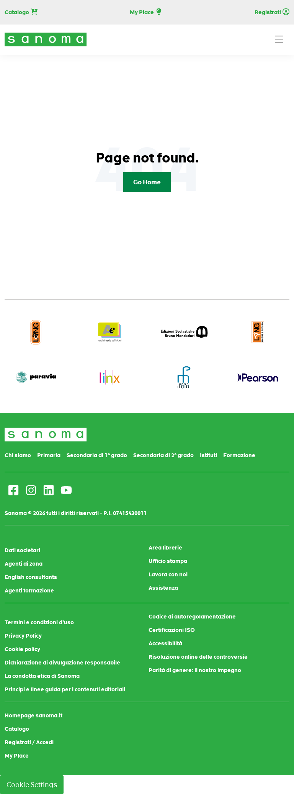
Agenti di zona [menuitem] (23, 563)
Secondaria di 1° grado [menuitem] (97, 455)
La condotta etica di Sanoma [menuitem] (42, 676)
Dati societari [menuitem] (22, 550)
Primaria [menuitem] (48, 455)
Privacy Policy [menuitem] (23, 635)
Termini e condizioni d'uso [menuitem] (39, 622)
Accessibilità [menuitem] (165, 643)
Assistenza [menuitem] (163, 587)
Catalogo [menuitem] (17, 728)
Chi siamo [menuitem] (18, 455)
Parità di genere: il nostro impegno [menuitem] (195, 670)
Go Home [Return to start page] (147, 182)
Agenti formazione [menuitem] (29, 590)
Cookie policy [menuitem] (22, 649)
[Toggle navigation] (279, 39)
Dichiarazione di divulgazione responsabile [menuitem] (62, 662)
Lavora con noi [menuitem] (168, 574)
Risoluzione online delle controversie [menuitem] (198, 656)
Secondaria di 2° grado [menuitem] (163, 455)
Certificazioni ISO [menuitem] (172, 630)
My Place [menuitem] (17, 755)
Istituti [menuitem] (208, 455)
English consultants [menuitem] (31, 577)
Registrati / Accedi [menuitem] (29, 742)
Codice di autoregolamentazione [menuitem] (192, 616)
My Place (146, 12)
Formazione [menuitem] (239, 455)
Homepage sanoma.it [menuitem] (33, 715)
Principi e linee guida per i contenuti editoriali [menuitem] (65, 689)
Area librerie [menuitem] (165, 547)
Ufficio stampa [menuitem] (168, 561)
